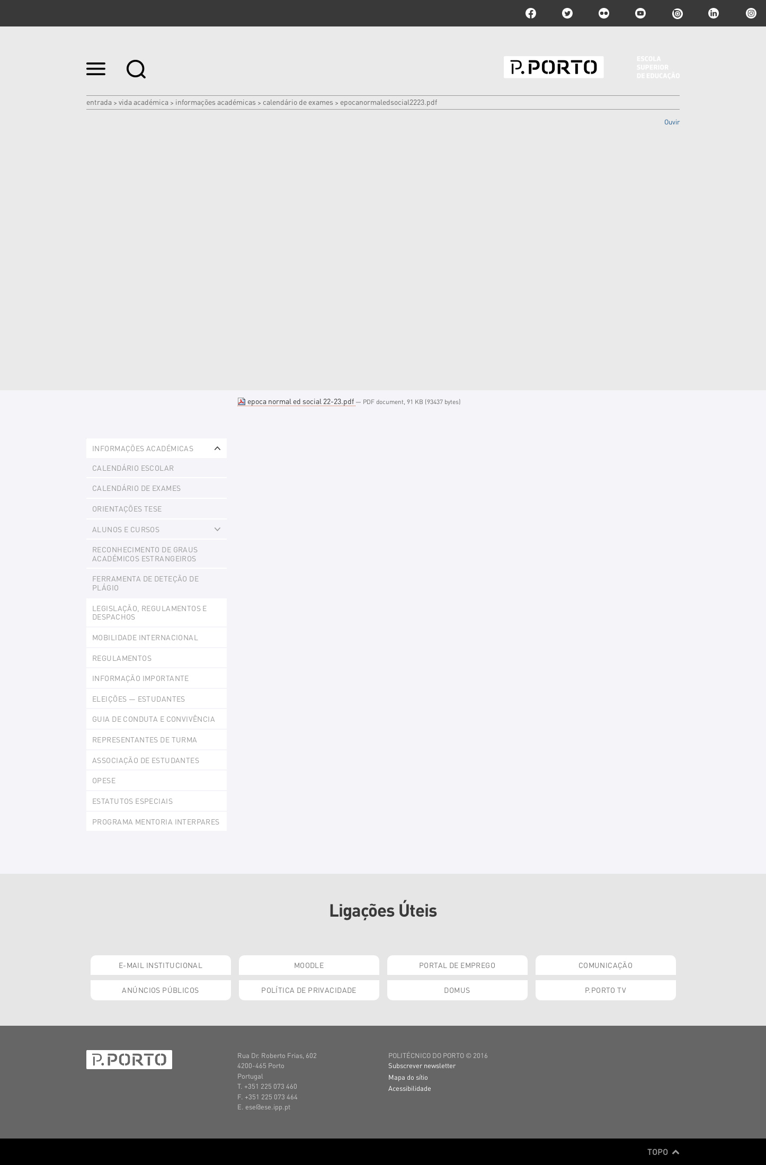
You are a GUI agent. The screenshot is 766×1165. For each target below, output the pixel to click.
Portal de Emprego (457, 965)
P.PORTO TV (605, 989)
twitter (567, 13)
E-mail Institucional (160, 965)
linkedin (713, 13)
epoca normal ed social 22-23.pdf (296, 401)
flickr (604, 13)
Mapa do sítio (408, 1076)
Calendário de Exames (298, 101)
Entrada (99, 101)
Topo (663, 1151)
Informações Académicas (215, 101)
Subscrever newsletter (422, 1065)
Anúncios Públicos (160, 989)
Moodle (309, 965)
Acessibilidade (409, 1087)
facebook (530, 13)
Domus (457, 989)
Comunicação (605, 965)
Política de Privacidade (309, 989)
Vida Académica (143, 101)
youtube (640, 13)
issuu (677, 13)
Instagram (750, 13)
